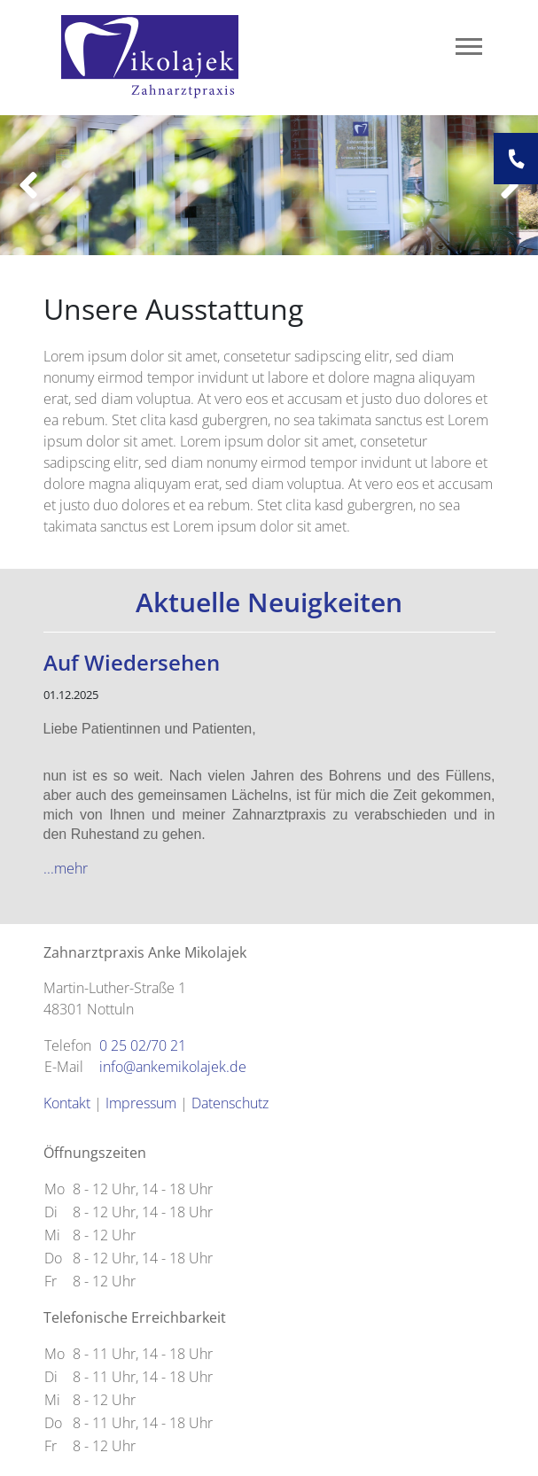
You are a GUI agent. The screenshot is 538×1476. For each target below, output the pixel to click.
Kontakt (66, 1103)
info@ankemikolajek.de (172, 1066)
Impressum (140, 1103)
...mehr (65, 868)
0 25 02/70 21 (142, 1045)
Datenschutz (230, 1103)
